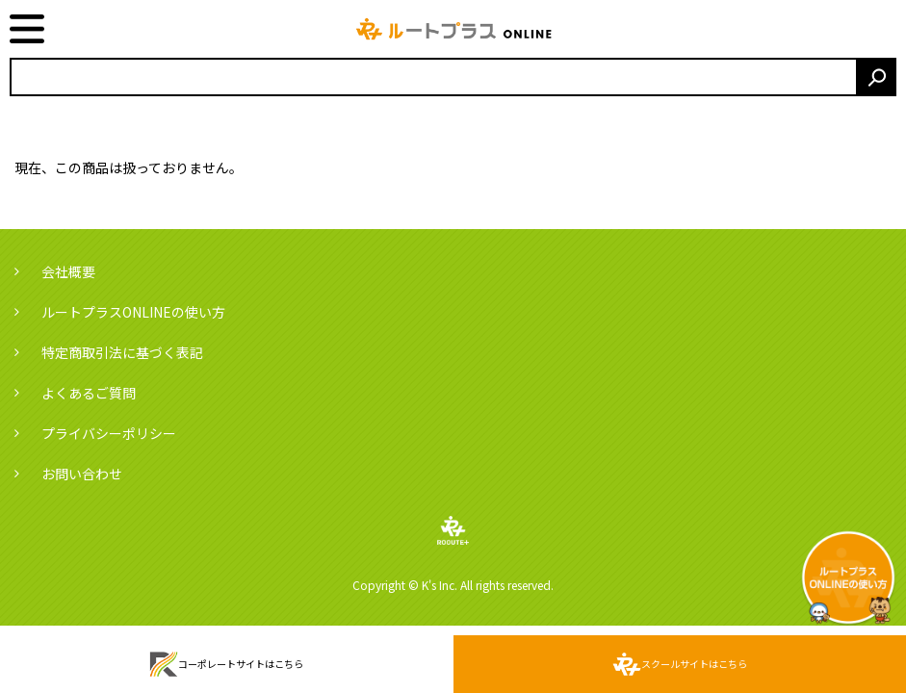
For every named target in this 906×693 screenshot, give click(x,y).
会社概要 (68, 271)
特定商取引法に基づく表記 (122, 352)
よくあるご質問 (88, 392)
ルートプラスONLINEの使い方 (133, 311)
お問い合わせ (81, 473)
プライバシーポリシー (108, 433)
